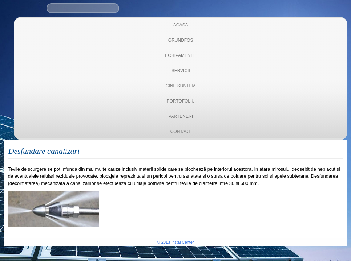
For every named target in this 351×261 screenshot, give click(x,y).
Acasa (180, 25)
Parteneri (180, 116)
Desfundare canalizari (44, 151)
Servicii (181, 70)
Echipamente (180, 55)
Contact (180, 131)
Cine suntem (181, 85)
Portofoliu (180, 101)
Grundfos (180, 40)
